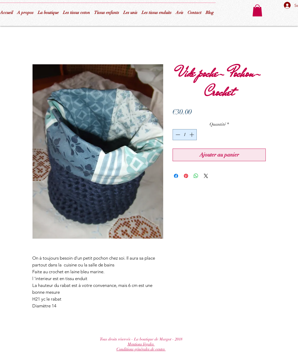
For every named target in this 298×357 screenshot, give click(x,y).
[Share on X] (206, 176)
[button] (257, 10)
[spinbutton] (184, 134)
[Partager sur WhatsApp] (196, 176)
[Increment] (192, 134)
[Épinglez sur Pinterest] (186, 176)
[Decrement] (177, 134)
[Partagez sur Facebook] (176, 176)
